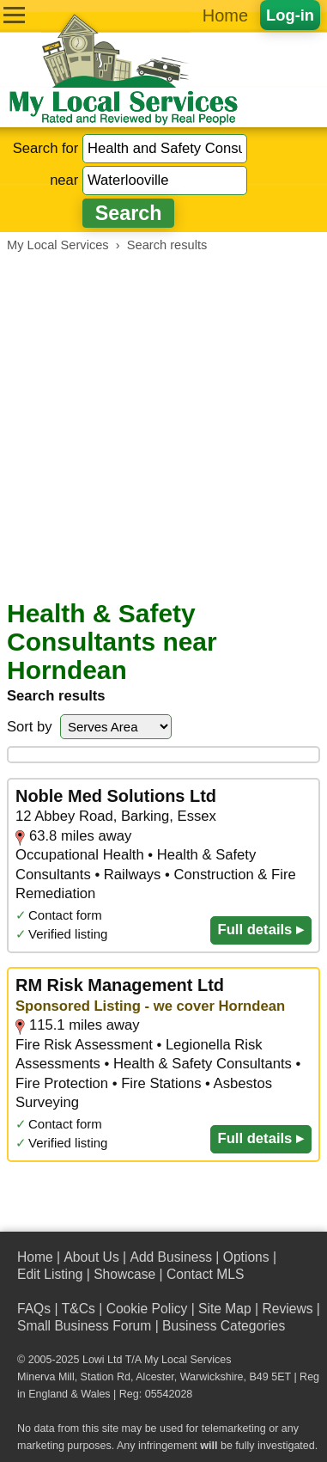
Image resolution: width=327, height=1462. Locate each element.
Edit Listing (49, 1274)
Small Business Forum (84, 1325)
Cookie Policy (147, 1308)
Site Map (224, 1308)
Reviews (287, 1308)
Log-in (290, 15)
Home (225, 15)
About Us (91, 1257)
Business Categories (223, 1325)
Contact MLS (205, 1274)
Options (246, 1257)
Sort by (29, 727)
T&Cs (78, 1308)
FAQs (34, 1308)
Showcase (124, 1274)
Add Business (171, 1257)
